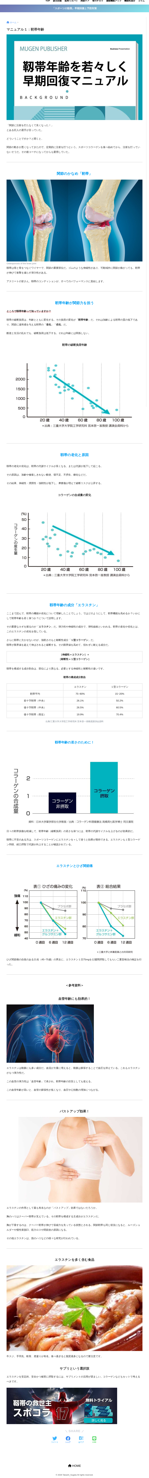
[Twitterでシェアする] (54, 1440)
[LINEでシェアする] (94, 1440)
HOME (74, 1465)
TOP (48, 0)
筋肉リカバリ (71, 0)
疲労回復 (57, 0)
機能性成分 (129, 0)
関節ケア (85, 0)
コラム (141, 0)
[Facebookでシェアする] (68, 1440)
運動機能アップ (113, 0)
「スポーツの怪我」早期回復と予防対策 (74, 8)
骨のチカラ (97, 0)
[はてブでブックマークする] (81, 1440)
